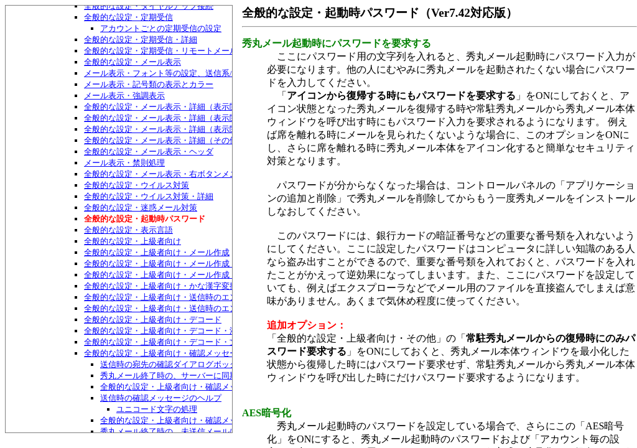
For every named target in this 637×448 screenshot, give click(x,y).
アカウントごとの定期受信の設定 (160, 28)
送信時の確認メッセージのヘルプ (160, 398)
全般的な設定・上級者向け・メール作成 (157, 252)
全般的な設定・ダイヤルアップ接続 (148, 6)
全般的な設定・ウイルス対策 (136, 185)
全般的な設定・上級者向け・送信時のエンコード (173, 297)
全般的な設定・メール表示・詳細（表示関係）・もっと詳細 (193, 118)
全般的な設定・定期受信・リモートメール (161, 50)
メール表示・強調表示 (124, 95)
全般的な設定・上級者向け (132, 241)
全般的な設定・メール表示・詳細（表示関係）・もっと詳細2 (195, 129)
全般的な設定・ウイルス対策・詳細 (148, 196)
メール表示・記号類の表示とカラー (148, 84)
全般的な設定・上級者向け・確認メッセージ (165, 353)
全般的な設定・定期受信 (128, 17)
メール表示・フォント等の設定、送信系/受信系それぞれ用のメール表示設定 (222, 73)
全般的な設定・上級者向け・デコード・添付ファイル (181, 330)
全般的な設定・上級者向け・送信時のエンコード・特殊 (185, 308)
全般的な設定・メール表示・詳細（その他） (165, 140)
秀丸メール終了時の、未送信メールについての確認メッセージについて (229, 431)
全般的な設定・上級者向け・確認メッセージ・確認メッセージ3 (215, 420)
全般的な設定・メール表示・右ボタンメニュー (169, 174)
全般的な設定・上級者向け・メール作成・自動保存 (177, 274)
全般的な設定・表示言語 (128, 230)
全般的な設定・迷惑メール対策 (140, 207)
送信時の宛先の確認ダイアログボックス (173, 364)
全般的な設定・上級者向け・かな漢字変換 (161, 286)
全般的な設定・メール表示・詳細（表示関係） (169, 106)
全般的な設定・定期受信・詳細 (140, 39)
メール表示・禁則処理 (124, 162)
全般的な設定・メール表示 (132, 62)
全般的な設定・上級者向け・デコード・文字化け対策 (181, 342)
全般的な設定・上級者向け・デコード (152, 319)
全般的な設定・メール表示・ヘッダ (148, 151)
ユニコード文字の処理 (156, 409)
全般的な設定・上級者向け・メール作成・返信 (169, 263)
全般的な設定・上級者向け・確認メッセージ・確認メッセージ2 (215, 386)
